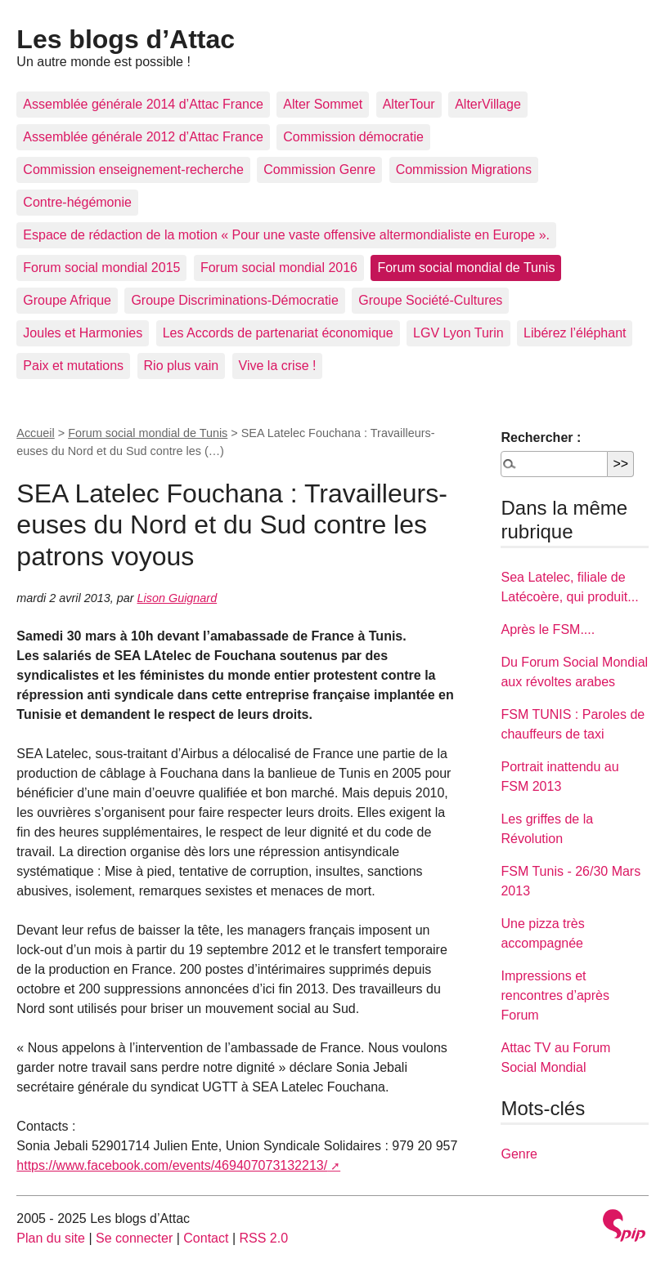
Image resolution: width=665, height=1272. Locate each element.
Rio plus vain (181, 366)
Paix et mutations (73, 366)
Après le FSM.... (548, 629)
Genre (519, 1154)
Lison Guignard (177, 598)
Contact (205, 1238)
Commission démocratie (353, 137)
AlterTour (409, 104)
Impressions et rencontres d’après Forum (555, 995)
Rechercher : (541, 437)
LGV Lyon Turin (458, 333)
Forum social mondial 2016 (278, 267)
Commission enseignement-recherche (133, 169)
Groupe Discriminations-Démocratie (234, 300)
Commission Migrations (464, 169)
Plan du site (50, 1238)
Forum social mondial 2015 (101, 267)
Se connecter (134, 1238)
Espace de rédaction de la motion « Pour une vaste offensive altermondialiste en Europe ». (286, 235)
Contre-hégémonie (77, 202)
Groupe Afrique (67, 300)
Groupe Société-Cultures (430, 300)
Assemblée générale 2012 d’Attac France (143, 137)
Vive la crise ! (278, 366)
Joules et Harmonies (82, 333)
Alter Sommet (322, 104)
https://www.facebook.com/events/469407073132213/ (171, 1165)
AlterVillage (488, 104)
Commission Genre (319, 169)
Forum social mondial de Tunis (466, 267)
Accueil (35, 433)
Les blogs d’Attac (125, 39)
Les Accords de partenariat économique (278, 333)
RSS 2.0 (264, 1238)
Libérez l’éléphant (574, 333)
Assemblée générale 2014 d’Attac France (143, 104)
